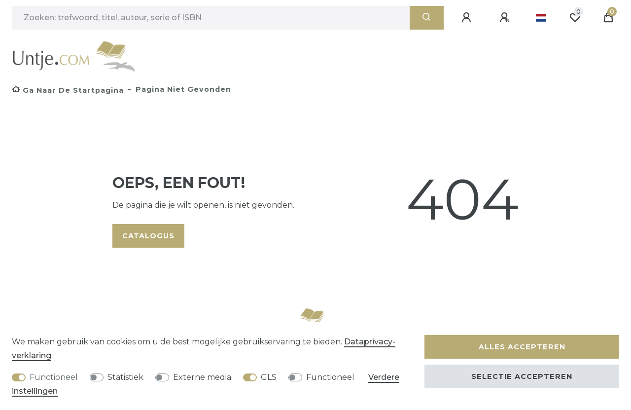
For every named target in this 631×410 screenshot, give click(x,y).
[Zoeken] (427, 18)
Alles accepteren (522, 346)
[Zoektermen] (211, 18)
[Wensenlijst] (575, 18)
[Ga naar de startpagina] (68, 90)
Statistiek (125, 377)
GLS (269, 377)
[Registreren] (506, 17)
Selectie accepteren (521, 376)
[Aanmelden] (468, 17)
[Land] (541, 18)
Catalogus (148, 235)
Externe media (202, 377)
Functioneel (54, 377)
